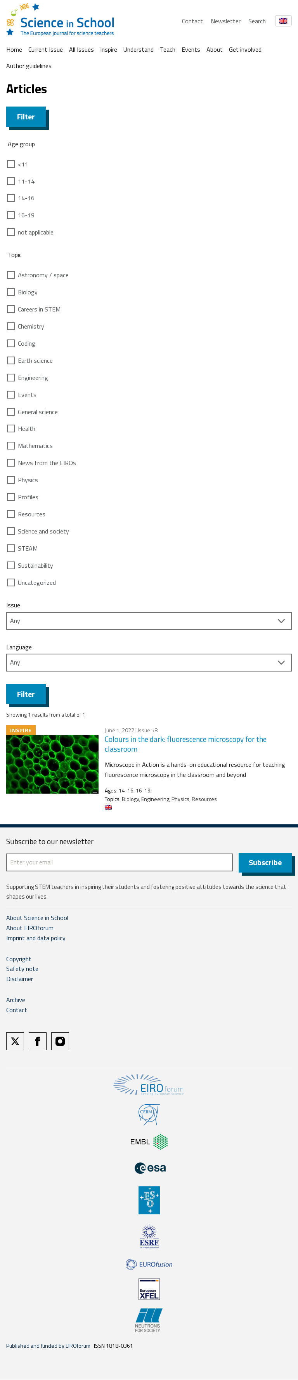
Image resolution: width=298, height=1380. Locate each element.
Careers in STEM (39, 309)
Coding (26, 343)
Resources (31, 514)
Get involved (245, 49)
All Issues (81, 49)
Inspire (108, 49)
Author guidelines (29, 65)
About (214, 49)
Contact (192, 21)
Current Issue (45, 49)
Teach (167, 49)
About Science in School (37, 918)
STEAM (28, 548)
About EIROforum (30, 928)
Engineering (33, 377)
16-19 (26, 215)
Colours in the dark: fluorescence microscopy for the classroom (186, 743)
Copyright (18, 959)
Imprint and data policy (36, 938)
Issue (13, 605)
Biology (28, 292)
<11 (23, 164)
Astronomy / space (43, 275)
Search (257, 21)
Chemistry (31, 326)
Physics (28, 479)
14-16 (26, 198)
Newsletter (226, 21)
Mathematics (35, 445)
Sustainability (35, 565)
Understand (138, 49)
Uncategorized (37, 582)
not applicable (36, 232)
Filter (26, 116)
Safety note (22, 969)
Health (26, 428)
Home (14, 49)
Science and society (43, 531)
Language (19, 647)
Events (191, 49)
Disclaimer (19, 979)
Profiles (28, 497)
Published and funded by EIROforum (48, 1346)
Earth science (35, 360)
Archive (15, 1000)
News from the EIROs (47, 462)
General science (38, 411)
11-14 (26, 181)
